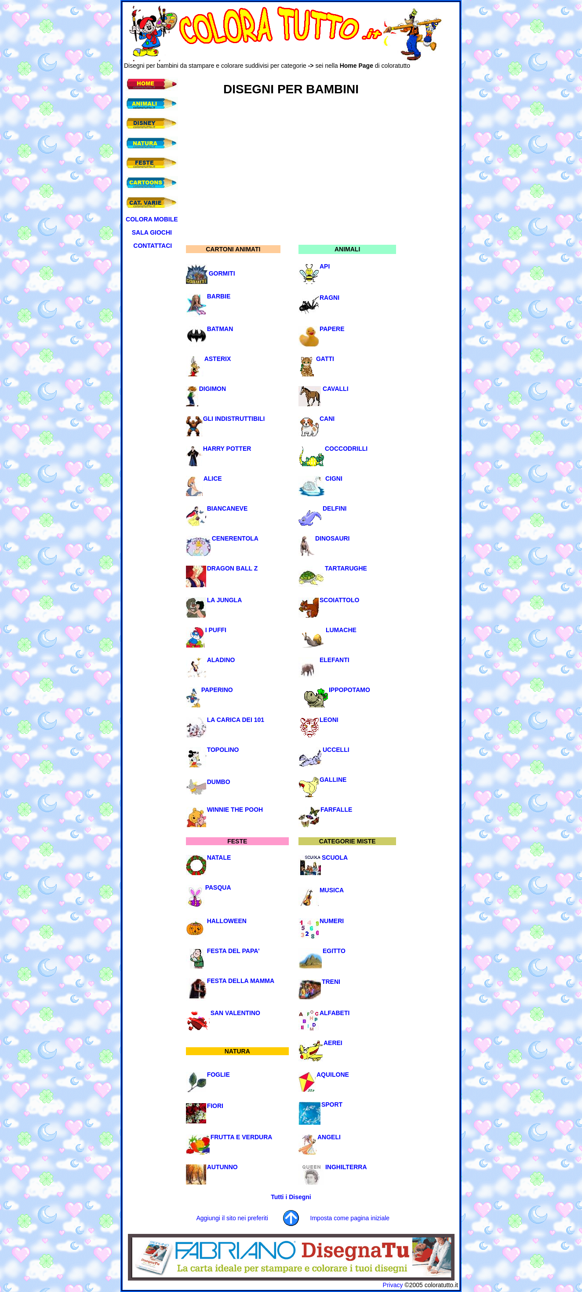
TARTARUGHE (346, 568)
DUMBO (218, 781)
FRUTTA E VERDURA (242, 1137)
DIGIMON (212, 388)
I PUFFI (215, 629)
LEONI (329, 719)
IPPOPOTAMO (349, 689)
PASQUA (218, 887)
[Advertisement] (284, 72)
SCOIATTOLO (339, 600)
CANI (327, 418)
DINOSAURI (332, 538)
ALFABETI (334, 1012)
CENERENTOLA (235, 538)
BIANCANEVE (227, 508)
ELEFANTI (334, 659)
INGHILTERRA (346, 1167)
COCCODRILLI (346, 448)
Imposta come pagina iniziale (350, 1218)
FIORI (215, 1105)
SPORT (331, 1104)
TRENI (331, 981)
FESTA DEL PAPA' (233, 950)
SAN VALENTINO (235, 1012)
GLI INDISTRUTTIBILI (234, 418)
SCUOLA (335, 857)
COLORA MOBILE (152, 219)
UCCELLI (336, 749)
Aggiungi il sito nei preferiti (232, 1218)
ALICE (213, 478)
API (325, 266)
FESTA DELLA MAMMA (240, 980)
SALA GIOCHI (152, 232)
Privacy (393, 1284)
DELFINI (334, 508)
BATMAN (220, 328)
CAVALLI (336, 388)
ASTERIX (217, 358)
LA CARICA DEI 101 (235, 719)
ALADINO (221, 659)
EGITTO (334, 950)
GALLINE (333, 779)
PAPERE (332, 328)
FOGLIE (218, 1074)
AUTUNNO (222, 1167)
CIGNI (333, 478)
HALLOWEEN (227, 920)
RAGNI (329, 297)
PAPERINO (217, 689)
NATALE (219, 857)
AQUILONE (332, 1074)
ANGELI (329, 1137)
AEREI (333, 1042)
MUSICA (332, 890)
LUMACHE (341, 629)
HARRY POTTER (227, 448)
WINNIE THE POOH (235, 809)
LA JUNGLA (224, 600)
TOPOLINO (223, 749)
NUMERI (332, 920)
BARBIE (219, 296)
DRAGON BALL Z (232, 568)
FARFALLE (336, 809)
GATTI (325, 358)
